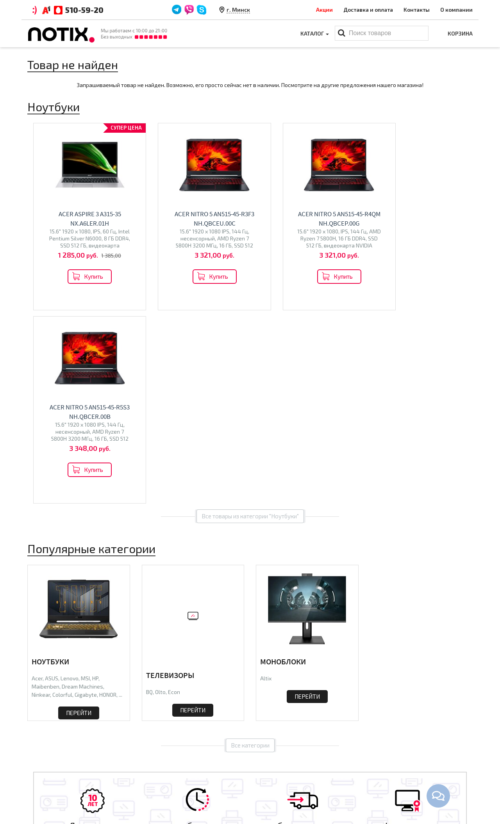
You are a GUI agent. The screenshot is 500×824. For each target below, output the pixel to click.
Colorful (62, 501)
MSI (85, 485)
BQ (149, 498)
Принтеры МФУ (276, 792)
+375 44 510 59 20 (410, 756)
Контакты (417, 9)
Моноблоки (283, 468)
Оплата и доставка (167, 756)
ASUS (51, 485)
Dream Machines (82, 493)
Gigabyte (86, 501)
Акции (324, 9)
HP (95, 485)
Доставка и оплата (368, 9)
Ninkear (41, 501)
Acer (37, 485)
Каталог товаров (283, 742)
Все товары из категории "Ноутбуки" (250, 322)
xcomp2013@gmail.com (419, 780)
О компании (456, 9)
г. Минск (238, 9)
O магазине (157, 780)
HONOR (107, 501)
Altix (265, 485)
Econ (174, 498)
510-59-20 (84, 9)
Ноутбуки (50, 468)
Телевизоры (170, 482)
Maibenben (45, 493)
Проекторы (271, 780)
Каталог (314, 33)
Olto (160, 498)
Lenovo (70, 485)
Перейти (78, 519)
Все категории (250, 553)
